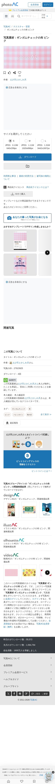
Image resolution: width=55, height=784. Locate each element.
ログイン (36, 599)
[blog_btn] (26, 693)
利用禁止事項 (10, 176)
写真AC (7, 26)
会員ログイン (12, 599)
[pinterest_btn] (20, 693)
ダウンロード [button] (27, 156)
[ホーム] (8, 781)
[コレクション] (34, 781)
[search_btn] (18, 16)
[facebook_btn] (14, 693)
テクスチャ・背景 (21, 26)
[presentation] (47, 509)
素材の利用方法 (26, 176)
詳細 (41, 775)
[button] (34, 4)
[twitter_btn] (8, 693)
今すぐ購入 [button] (18, 193)
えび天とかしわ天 (18, 79)
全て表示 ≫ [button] (46, 414)
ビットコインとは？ (41, 471)
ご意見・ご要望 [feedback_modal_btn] (39, 693)
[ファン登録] (21, 781)
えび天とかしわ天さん (28, 384)
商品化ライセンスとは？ (37, 187)
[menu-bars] (6, 16)
